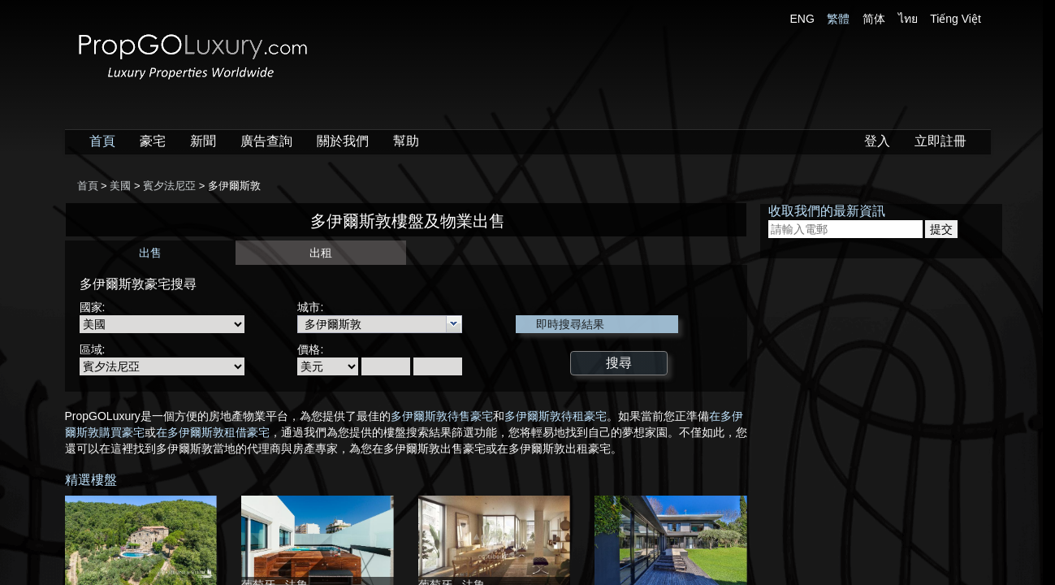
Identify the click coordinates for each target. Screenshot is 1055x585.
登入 (877, 141)
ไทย (908, 18)
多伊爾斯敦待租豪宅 (555, 416)
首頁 (102, 141)
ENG (802, 18)
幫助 (406, 141)
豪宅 (153, 141)
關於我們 (343, 141)
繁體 (838, 18)
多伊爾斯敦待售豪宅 (442, 416)
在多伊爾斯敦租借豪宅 (213, 432)
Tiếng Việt (955, 18)
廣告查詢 (266, 141)
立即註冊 (940, 141)
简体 (874, 18)
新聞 (203, 141)
